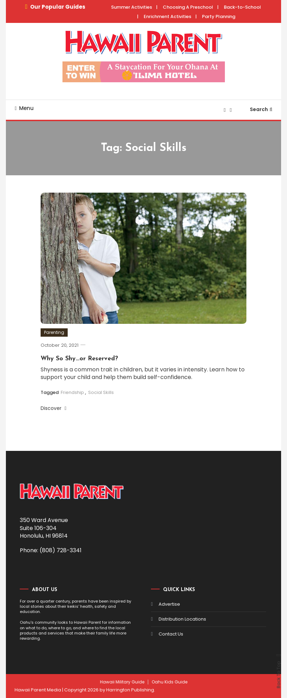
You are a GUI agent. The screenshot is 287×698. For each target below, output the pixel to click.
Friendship (72, 392)
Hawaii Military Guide (122, 682)
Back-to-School (242, 7)
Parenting (54, 332)
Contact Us (171, 634)
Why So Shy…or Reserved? (79, 358)
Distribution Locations (182, 619)
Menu (24, 108)
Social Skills (101, 392)
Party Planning (218, 16)
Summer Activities (131, 7)
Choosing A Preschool (188, 7)
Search (261, 109)
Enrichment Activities (167, 16)
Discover (53, 408)
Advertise (169, 604)
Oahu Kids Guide (169, 682)
